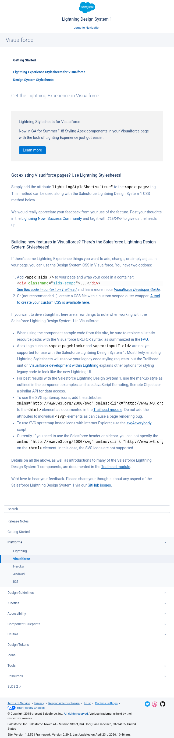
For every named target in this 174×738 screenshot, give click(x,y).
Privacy (39, 701)
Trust (87, 701)
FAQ (144, 339)
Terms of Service (19, 701)
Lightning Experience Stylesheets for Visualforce (49, 72)
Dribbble (154, 702)
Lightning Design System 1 (87, 12)
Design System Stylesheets (33, 80)
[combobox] (87, 507)
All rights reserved (76, 712)
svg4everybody (138, 422)
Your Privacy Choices (26, 706)
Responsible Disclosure (64, 701)
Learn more (32, 150)
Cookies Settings (106, 701)
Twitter (147, 702)
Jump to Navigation (87, 27)
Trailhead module (107, 409)
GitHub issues (99, 483)
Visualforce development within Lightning (63, 364)
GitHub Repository (162, 702)
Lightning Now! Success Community (52, 218)
